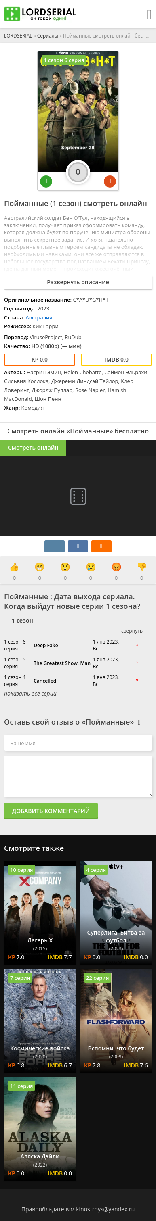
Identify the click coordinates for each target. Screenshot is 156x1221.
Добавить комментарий (51, 811)
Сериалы (47, 35)
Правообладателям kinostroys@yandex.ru (78, 1209)
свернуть (132, 630)
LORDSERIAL (18, 35)
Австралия (38, 317)
